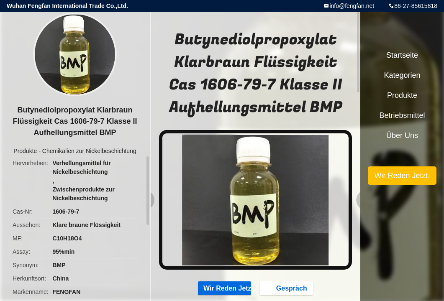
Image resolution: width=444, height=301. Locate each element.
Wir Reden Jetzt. (224, 288)
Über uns (402, 135)
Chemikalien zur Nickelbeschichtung (89, 151)
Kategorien (402, 75)
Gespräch (287, 288)
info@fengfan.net (351, 6)
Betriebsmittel (402, 115)
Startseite (402, 55)
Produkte (25, 151)
